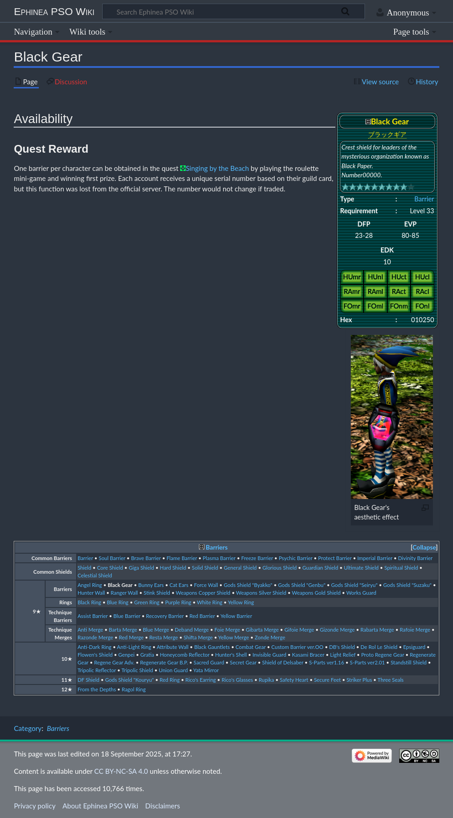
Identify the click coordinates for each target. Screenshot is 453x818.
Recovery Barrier (165, 616)
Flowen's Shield (95, 655)
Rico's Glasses (237, 680)
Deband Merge (192, 630)
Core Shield (110, 568)
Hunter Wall (91, 593)
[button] (424, 547)
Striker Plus (359, 680)
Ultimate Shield (361, 568)
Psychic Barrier (295, 558)
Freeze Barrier (257, 558)
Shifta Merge (198, 637)
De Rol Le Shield (378, 647)
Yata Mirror (206, 670)
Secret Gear (243, 662)
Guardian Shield (320, 568)
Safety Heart (294, 680)
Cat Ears (178, 585)
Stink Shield (157, 593)
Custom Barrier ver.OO (297, 647)
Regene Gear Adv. (114, 662)
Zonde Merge (270, 637)
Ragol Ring (134, 689)
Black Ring (89, 602)
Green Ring (147, 602)
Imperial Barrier (374, 558)
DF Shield (88, 680)
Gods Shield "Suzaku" (407, 585)
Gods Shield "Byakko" (248, 585)
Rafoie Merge (415, 630)
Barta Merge (123, 630)
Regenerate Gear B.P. (164, 662)
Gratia (147, 655)
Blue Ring (117, 602)
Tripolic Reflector (97, 670)
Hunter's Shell (231, 655)
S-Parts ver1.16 (326, 662)
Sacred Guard (208, 662)
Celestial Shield (95, 575)
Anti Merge (90, 630)
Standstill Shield (409, 662)
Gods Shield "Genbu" (301, 585)
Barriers (217, 547)
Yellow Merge (233, 637)
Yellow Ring (241, 602)
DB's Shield (341, 647)
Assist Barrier (93, 616)
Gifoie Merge (299, 630)
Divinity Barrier (415, 558)
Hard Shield (173, 568)
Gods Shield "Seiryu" (354, 585)
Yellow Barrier (236, 616)
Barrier (424, 199)
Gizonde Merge (337, 630)
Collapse (424, 547)
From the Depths (97, 689)
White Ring (210, 602)
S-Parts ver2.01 (367, 662)
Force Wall (206, 585)
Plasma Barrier (219, 558)
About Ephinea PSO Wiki (100, 806)
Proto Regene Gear (382, 655)
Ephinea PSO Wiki (54, 11)
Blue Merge (156, 630)
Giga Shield (141, 568)
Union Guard (173, 670)
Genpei (126, 655)
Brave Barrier (146, 558)
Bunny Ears (151, 585)
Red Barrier (202, 616)
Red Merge (131, 637)
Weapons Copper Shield (203, 593)
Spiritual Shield (401, 568)
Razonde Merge (95, 637)
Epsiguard (414, 647)
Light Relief (342, 655)
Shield (84, 568)
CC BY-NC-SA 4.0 (121, 771)
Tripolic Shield (137, 670)
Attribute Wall (172, 647)
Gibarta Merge (262, 630)
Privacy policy (34, 806)
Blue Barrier (126, 616)
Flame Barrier (182, 558)
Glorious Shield (279, 568)
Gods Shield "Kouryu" (129, 680)
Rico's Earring (200, 680)
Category (28, 728)
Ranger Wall (124, 593)
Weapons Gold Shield (316, 593)
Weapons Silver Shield (261, 593)
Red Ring (170, 680)
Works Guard (361, 593)
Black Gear (120, 585)
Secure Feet (327, 680)
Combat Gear (250, 647)
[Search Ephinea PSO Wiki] (233, 11)
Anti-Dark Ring (94, 647)
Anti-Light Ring (134, 647)
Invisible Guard (269, 655)
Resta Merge (163, 637)
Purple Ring (178, 602)
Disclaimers (162, 806)
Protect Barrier (334, 558)
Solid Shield (205, 568)
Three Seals (391, 680)
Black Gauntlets (212, 647)
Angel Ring (90, 585)
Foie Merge (227, 630)
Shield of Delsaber (282, 662)
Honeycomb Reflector (184, 655)
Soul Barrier (112, 558)
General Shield (240, 568)
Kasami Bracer (308, 655)
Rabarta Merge (377, 630)
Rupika (266, 680)
